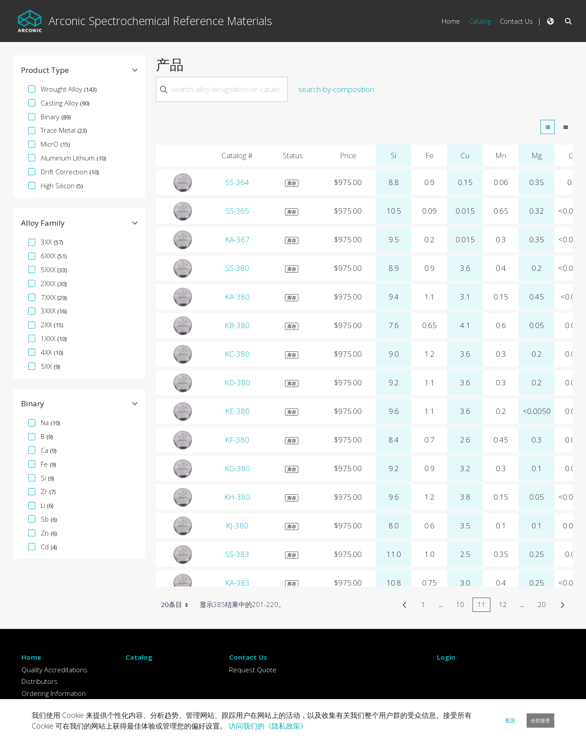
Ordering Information (53, 693)
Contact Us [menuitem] (516, 21)
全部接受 (540, 720)
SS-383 (237, 554)
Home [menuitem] (451, 21)
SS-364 (237, 182)
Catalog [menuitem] (480, 21)
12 (505, 606)
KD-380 (237, 382)
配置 (510, 720)
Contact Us (248, 657)
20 (544, 606)
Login (446, 657)
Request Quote (252, 669)
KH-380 (237, 497)
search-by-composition (336, 89)
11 (483, 606)
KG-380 (237, 468)
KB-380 (237, 325)
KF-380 (237, 439)
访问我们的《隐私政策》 (268, 726)
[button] (79, 70)
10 (462, 606)
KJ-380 (237, 525)
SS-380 (237, 268)
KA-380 (237, 296)
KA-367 (237, 239)
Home (31, 657)
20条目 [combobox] (177, 605)
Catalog (139, 657)
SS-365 (237, 211)
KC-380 (237, 354)
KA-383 (237, 583)
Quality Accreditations (54, 669)
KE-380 (237, 411)
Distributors (39, 681)
